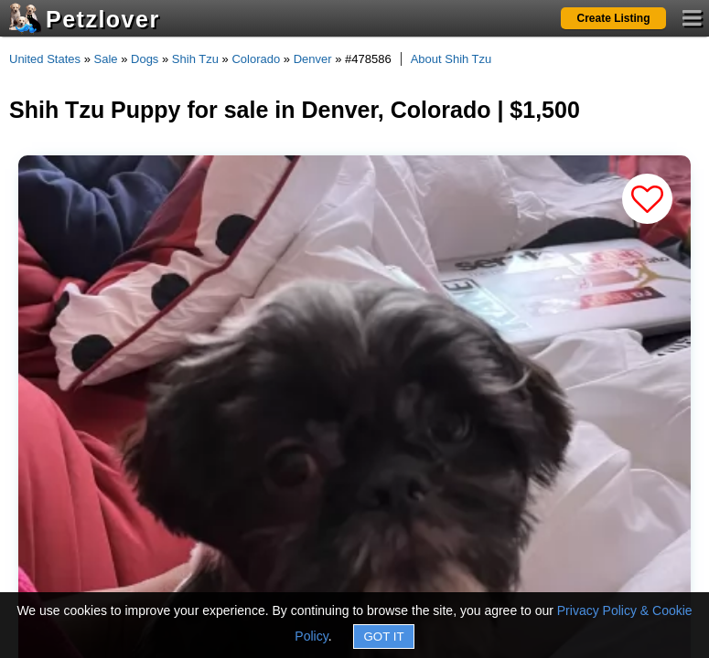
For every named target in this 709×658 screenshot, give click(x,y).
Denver (313, 59)
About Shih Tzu (451, 59)
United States (45, 59)
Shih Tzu (195, 59)
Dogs (144, 59)
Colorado (255, 59)
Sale (106, 59)
